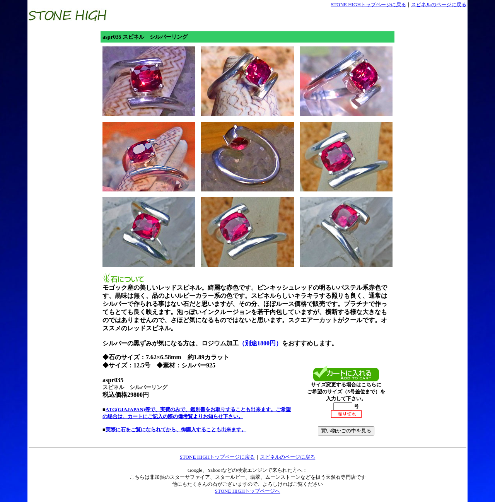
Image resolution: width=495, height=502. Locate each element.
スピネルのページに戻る (438, 4)
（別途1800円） (260, 343)
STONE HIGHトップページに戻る (368, 4)
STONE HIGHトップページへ (247, 491)
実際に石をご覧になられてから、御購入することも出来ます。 (176, 429)
